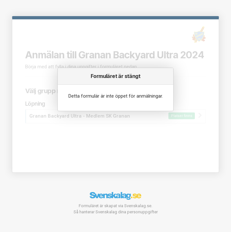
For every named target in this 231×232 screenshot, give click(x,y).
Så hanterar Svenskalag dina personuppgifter (116, 211)
